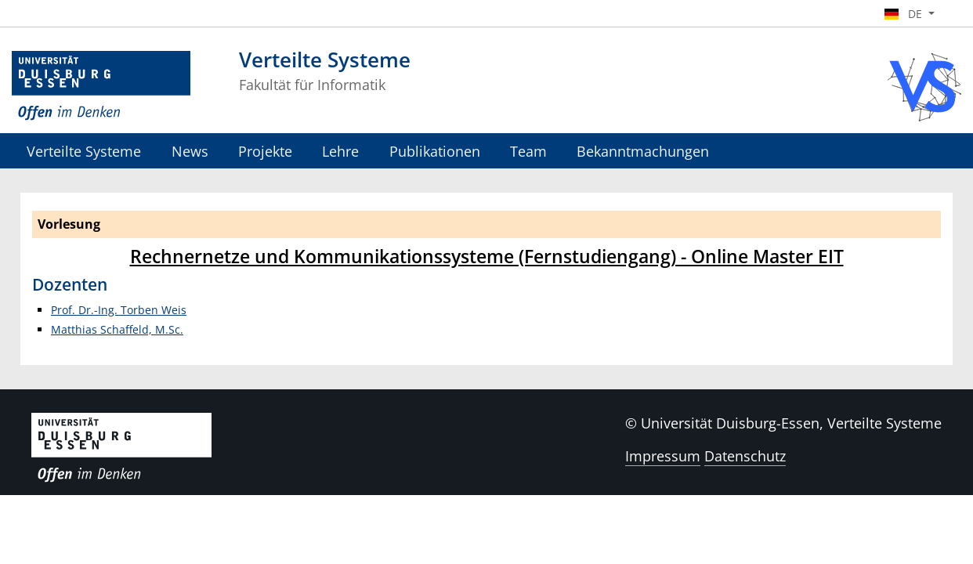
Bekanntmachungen (643, 151)
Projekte (265, 151)
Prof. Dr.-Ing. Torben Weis (118, 309)
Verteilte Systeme (84, 151)
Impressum (662, 455)
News (190, 151)
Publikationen (434, 151)
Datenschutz (745, 455)
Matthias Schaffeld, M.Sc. (117, 329)
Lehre (340, 151)
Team (528, 151)
